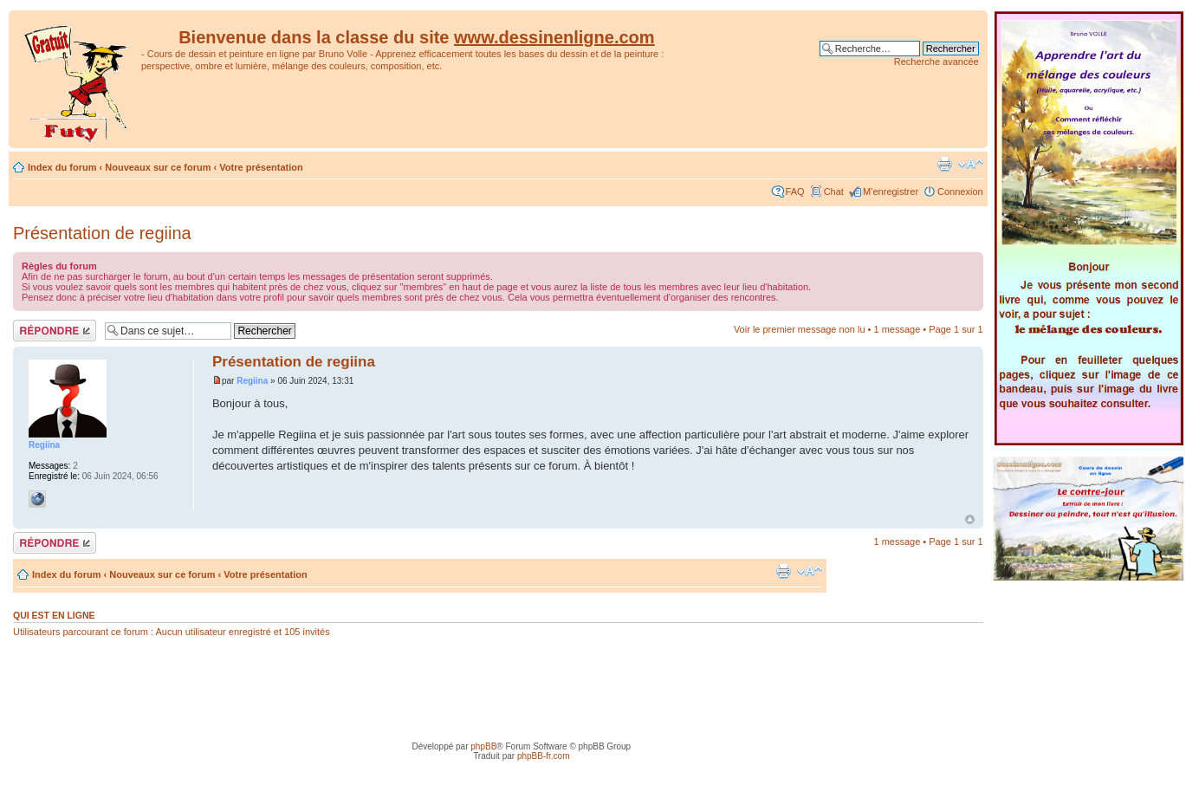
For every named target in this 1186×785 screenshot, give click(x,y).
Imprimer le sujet (944, 164)
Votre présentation (260, 167)
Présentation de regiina (102, 233)
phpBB (483, 746)
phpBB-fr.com (543, 756)
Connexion (960, 191)
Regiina (252, 381)
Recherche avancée (936, 61)
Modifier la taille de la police (970, 164)
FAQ (795, 191)
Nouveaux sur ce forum (158, 167)
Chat (834, 191)
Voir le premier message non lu (799, 329)
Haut (970, 519)
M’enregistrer (890, 191)
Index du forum (62, 167)
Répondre (54, 330)
